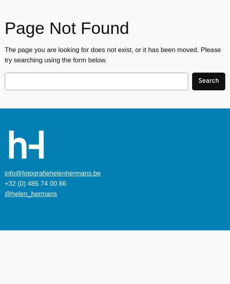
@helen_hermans (31, 194)
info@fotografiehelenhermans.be (53, 173)
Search (208, 81)
